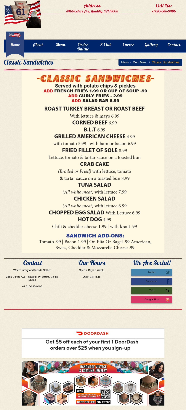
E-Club (105, 45)
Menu (60, 45)
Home (15, 45)
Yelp (159, 290)
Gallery (151, 45)
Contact (174, 45)
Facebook (158, 281)
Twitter (159, 272)
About (38, 45)
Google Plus (157, 299)
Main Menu (140, 62)
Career (128, 45)
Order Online (83, 47)
